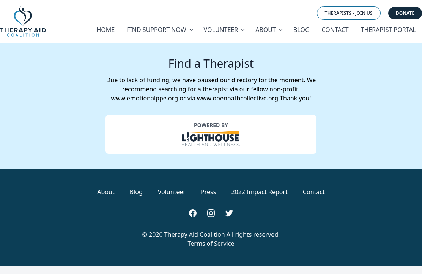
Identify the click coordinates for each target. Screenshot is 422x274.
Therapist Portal (388, 30)
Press (208, 192)
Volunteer (224, 29)
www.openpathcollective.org (237, 98)
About (268, 29)
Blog (301, 30)
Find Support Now (159, 29)
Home (105, 30)
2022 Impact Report (259, 192)
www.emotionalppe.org (144, 98)
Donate (405, 13)
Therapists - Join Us (349, 13)
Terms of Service (211, 243)
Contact (335, 30)
